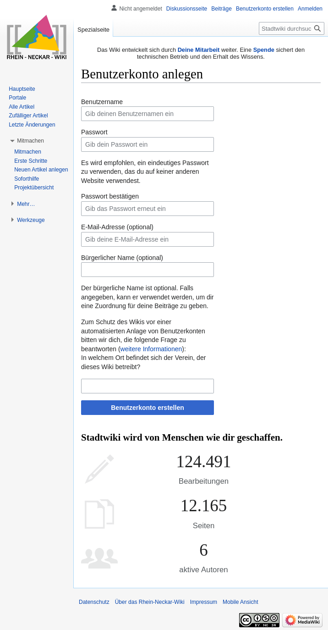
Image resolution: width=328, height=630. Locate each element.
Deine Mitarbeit (199, 49)
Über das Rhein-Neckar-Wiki (150, 602)
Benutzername (102, 101)
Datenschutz (94, 602)
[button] (30, 141)
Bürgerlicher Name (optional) (122, 257)
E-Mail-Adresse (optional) (117, 227)
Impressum (203, 602)
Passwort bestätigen (110, 196)
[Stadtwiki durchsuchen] (291, 28)
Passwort (94, 132)
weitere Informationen (151, 349)
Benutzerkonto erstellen (147, 407)
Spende (263, 49)
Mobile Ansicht (240, 602)
